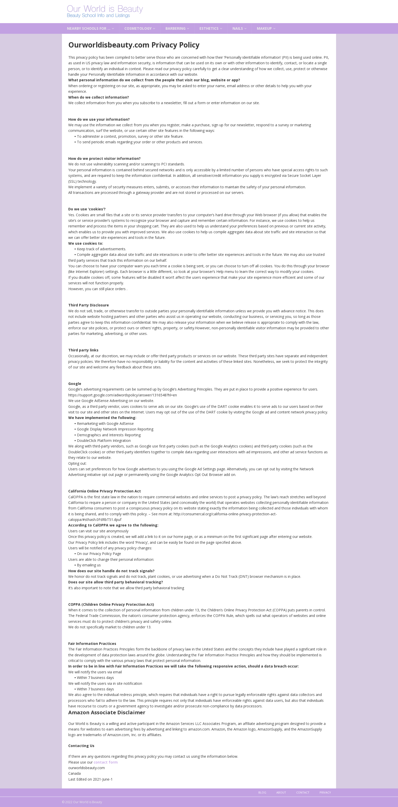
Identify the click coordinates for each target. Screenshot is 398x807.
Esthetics (209, 28)
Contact (302, 792)
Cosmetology (138, 28)
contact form (106, 762)
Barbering (175, 28)
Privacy (325, 792)
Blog (262, 792)
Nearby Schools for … (88, 28)
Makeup (264, 28)
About (281, 792)
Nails (238, 28)
